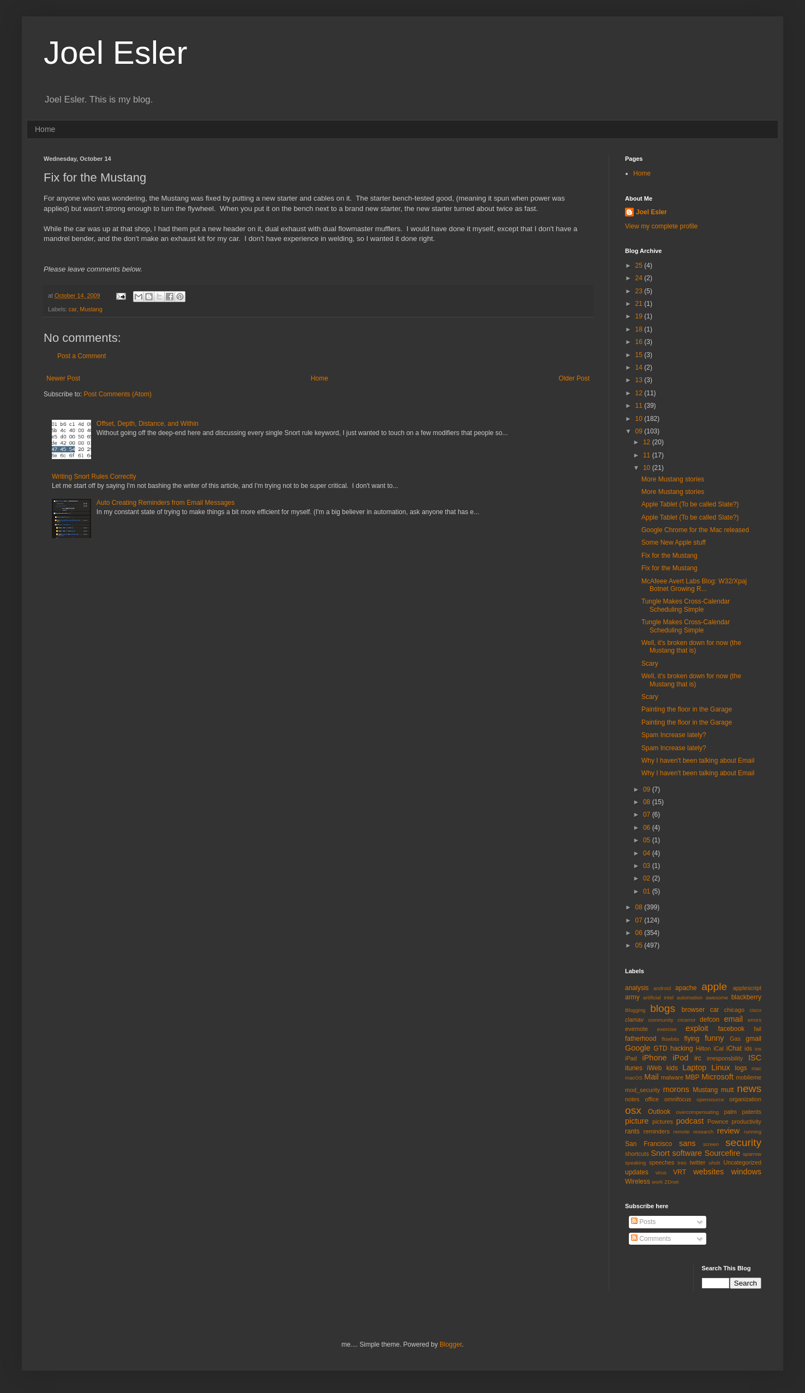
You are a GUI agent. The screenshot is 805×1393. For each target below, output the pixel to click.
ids (748, 1048)
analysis (636, 988)
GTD (660, 1048)
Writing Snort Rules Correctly (94, 476)
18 (640, 329)
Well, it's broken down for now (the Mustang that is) (691, 646)
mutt (727, 1090)
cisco (755, 1010)
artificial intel (658, 997)
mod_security (642, 1090)
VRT (679, 1172)
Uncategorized (742, 1162)
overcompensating (697, 1112)
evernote (636, 1029)
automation (689, 997)
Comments (651, 1239)
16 (640, 342)
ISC (754, 1057)
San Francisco (648, 1144)
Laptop (694, 1067)
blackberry (746, 997)
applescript (747, 988)
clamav (634, 1019)
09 (640, 431)
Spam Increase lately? (673, 735)
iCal (718, 1048)
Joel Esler (115, 52)
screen (711, 1144)
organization (745, 1099)
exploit (697, 1028)
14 (640, 367)
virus (661, 1172)
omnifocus (677, 1099)
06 (647, 827)
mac (756, 1068)
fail (757, 1029)
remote (682, 1132)
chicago (734, 1009)
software (687, 1153)
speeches (661, 1162)
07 (647, 814)
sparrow (752, 1154)
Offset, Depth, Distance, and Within (148, 423)
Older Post (574, 378)
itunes (633, 1068)
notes (632, 1099)
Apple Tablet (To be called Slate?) (690, 504)
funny (714, 1038)
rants (632, 1131)
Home (45, 129)
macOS (633, 1078)
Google (637, 1048)
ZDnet (671, 1182)
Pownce (717, 1121)
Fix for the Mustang (669, 555)
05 (647, 840)
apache (685, 988)
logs (741, 1068)
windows (746, 1171)
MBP (692, 1077)
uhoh (714, 1163)
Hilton (703, 1048)
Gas (735, 1038)
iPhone (654, 1057)
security (743, 1142)
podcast (690, 1121)
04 (647, 853)
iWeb (654, 1068)
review (728, 1130)
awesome (717, 997)
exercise (667, 1029)
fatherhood (640, 1038)
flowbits (670, 1039)
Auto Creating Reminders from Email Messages (166, 502)
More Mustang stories (672, 479)
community (660, 1020)
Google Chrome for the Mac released (695, 530)
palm (730, 1111)
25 (640, 265)
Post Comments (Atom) (117, 394)
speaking (635, 1163)
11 (640, 405)
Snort (660, 1153)
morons (676, 1089)
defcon (709, 1019)
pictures (662, 1121)
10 (640, 419)
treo (682, 1163)
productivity (746, 1121)
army (632, 997)
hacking (681, 1048)
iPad (631, 1058)
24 (640, 278)
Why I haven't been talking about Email (697, 760)
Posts (643, 1222)
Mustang (91, 309)
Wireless (637, 1181)
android (662, 988)
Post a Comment (81, 356)
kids (672, 1068)
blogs (662, 1008)
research (703, 1132)
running (752, 1132)
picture (636, 1121)
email (733, 1019)
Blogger (451, 1344)
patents (751, 1111)
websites (708, 1171)
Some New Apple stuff (673, 542)
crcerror (686, 1020)
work (657, 1182)
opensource (710, 1099)
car (72, 309)
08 (647, 802)
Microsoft (717, 1076)
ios (758, 1049)
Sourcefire (723, 1153)
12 (640, 393)
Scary (649, 663)
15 (640, 355)
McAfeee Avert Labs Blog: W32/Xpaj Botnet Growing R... (694, 585)
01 (647, 891)
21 (640, 303)
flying (691, 1038)
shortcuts (637, 1153)
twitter (698, 1162)
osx (633, 1110)
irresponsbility (725, 1058)
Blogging (635, 1010)
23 (640, 291)
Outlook (659, 1111)
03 (647, 866)
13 (640, 380)
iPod (680, 1057)
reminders (657, 1131)
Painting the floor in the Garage (686, 709)
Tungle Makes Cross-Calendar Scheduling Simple (685, 605)
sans (687, 1143)
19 (640, 316)
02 (647, 878)
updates (636, 1172)
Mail (651, 1076)
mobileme (748, 1077)
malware (672, 1077)
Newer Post (63, 378)
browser (693, 1010)
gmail (753, 1038)
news (749, 1088)
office (652, 1099)
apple (714, 986)
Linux (720, 1067)
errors (754, 1020)
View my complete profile (661, 226)
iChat (734, 1048)
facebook (731, 1029)
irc (697, 1058)
